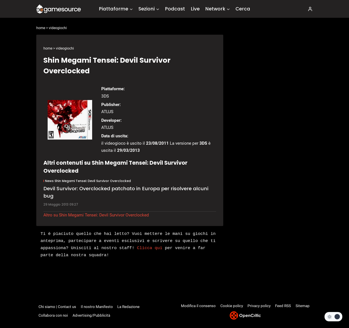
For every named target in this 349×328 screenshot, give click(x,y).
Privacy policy (259, 306)
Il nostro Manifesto (97, 306)
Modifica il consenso (198, 306)
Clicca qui (149, 248)
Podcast (175, 9)
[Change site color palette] (333, 316)
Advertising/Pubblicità (91, 315)
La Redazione (128, 306)
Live (195, 9)
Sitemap (303, 306)
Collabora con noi (53, 315)
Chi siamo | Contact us (57, 306)
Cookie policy (231, 306)
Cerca (242, 9)
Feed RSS (283, 306)
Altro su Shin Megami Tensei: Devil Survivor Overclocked (96, 215)
